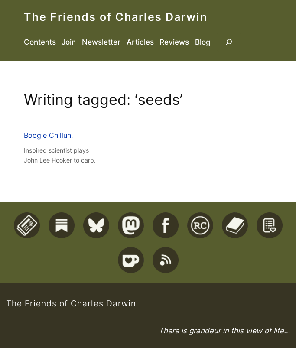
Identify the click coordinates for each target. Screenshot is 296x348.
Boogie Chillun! (48, 135)
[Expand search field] (229, 42)
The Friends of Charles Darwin (116, 16)
